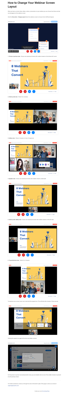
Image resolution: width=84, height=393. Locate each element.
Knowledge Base (45, 391)
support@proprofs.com (13, 385)
